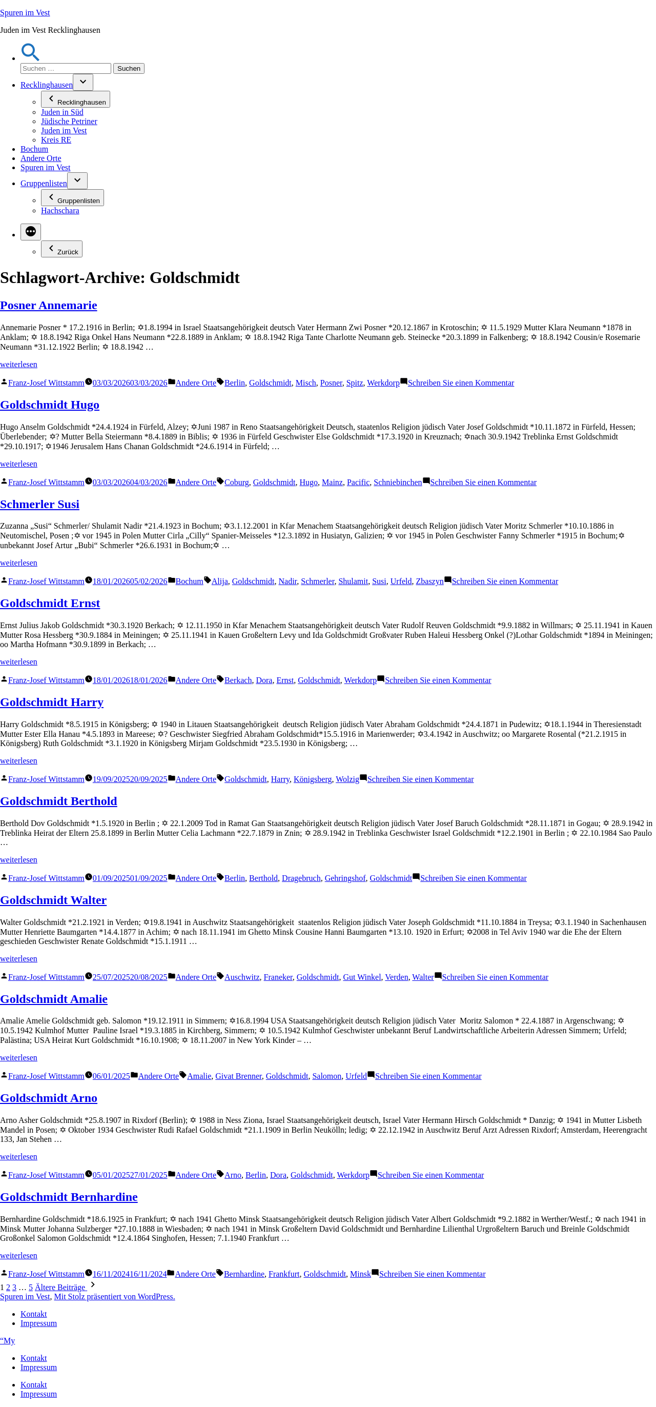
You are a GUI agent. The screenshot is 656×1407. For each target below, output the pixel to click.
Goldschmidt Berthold (58, 801)
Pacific (358, 482)
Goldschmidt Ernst (50, 603)
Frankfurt (284, 1274)
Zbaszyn (430, 581)
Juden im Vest (64, 130)
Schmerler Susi (39, 504)
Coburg (236, 482)
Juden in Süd (62, 112)
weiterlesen (18, 364)
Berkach (238, 680)
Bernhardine (244, 1274)
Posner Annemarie (48, 305)
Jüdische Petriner (69, 121)
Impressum (38, 1323)
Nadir (287, 581)
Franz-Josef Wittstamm (46, 382)
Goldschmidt (270, 382)
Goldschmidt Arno (48, 1097)
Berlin (234, 382)
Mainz (332, 482)
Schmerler (317, 581)
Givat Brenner (238, 1076)
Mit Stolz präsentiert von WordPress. (114, 1296)
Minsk (360, 1274)
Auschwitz (241, 977)
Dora (264, 680)
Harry (280, 779)
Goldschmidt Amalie (54, 999)
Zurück (61, 249)
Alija (220, 581)
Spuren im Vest (25, 12)
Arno (232, 1175)
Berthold (263, 878)
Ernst (285, 680)
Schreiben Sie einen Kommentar (461, 382)
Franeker (278, 977)
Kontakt (33, 1314)
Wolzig (347, 779)
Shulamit (353, 581)
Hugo (309, 482)
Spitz (354, 382)
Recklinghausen (46, 85)
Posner (331, 382)
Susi (379, 581)
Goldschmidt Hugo (49, 404)
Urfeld (401, 581)
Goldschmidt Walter (53, 900)
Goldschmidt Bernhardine (69, 1196)
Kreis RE (56, 139)
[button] (30, 58)
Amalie (199, 1076)
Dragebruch (301, 878)
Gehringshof (345, 878)
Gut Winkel (362, 977)
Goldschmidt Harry (52, 702)
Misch (306, 382)
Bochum (34, 149)
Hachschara (60, 210)
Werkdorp (383, 382)
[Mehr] (30, 232)
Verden (396, 977)
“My (7, 1340)
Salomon (326, 1076)
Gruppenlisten (43, 183)
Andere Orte (40, 158)
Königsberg (313, 779)
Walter (423, 977)
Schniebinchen (398, 482)
